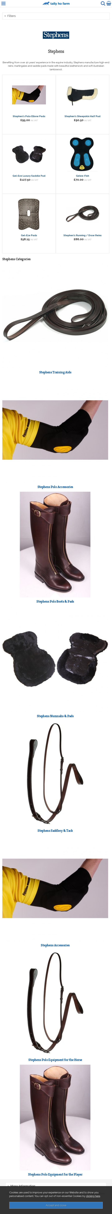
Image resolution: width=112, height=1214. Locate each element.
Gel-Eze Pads (29, 235)
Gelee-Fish (82, 175)
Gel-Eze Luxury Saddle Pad (29, 175)
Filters (11, 16)
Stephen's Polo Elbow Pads (29, 116)
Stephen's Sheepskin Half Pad (83, 116)
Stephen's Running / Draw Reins (82, 235)
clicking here (93, 1196)
